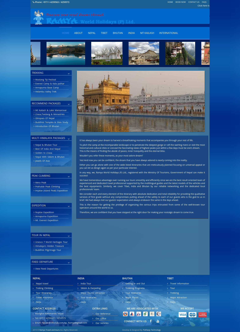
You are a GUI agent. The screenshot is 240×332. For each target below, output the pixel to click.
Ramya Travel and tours (49, 330)
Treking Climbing (44, 288)
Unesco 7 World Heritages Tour (51, 242)
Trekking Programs (135, 288)
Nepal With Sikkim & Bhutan (49, 156)
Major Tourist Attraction (93, 292)
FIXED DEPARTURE (51, 262)
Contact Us (193, 2)
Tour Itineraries (44, 292)
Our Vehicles (102, 323)
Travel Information (179, 283)
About (78, 33)
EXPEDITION (51, 206)
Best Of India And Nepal (47, 148)
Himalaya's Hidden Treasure (49, 246)
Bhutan (118, 33)
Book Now (181, 2)
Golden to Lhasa (43, 152)
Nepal (92, 33)
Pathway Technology (152, 330)
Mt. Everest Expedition (46, 220)
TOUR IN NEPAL (51, 235)
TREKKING (51, 73)
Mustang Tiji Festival (45, 79)
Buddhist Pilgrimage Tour (47, 250)
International (168, 33)
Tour (172, 288)
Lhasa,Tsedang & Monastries (49, 114)
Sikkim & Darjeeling (91, 288)
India (131, 33)
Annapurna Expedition (46, 216)
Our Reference (103, 313)
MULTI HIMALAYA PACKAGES (51, 138)
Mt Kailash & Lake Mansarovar (50, 110)
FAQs (204, 2)
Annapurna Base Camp (46, 87)
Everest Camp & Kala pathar (49, 83)
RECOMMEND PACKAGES (51, 104)
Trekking (174, 292)
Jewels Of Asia (42, 160)
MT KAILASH (147, 33)
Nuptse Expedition (44, 212)
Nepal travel (40, 283)
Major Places (132, 297)
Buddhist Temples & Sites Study (51, 122)
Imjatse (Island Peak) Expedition (51, 190)
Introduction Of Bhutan (46, 126)
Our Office (101, 318)
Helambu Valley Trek (45, 91)
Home (170, 2)
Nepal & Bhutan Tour (45, 144)
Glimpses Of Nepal (44, 118)
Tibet (104, 33)
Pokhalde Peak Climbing (47, 186)
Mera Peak (40, 182)
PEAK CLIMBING (51, 176)
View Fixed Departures (46, 268)
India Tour (86, 283)
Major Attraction (178, 297)
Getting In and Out (135, 283)
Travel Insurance (44, 297)
